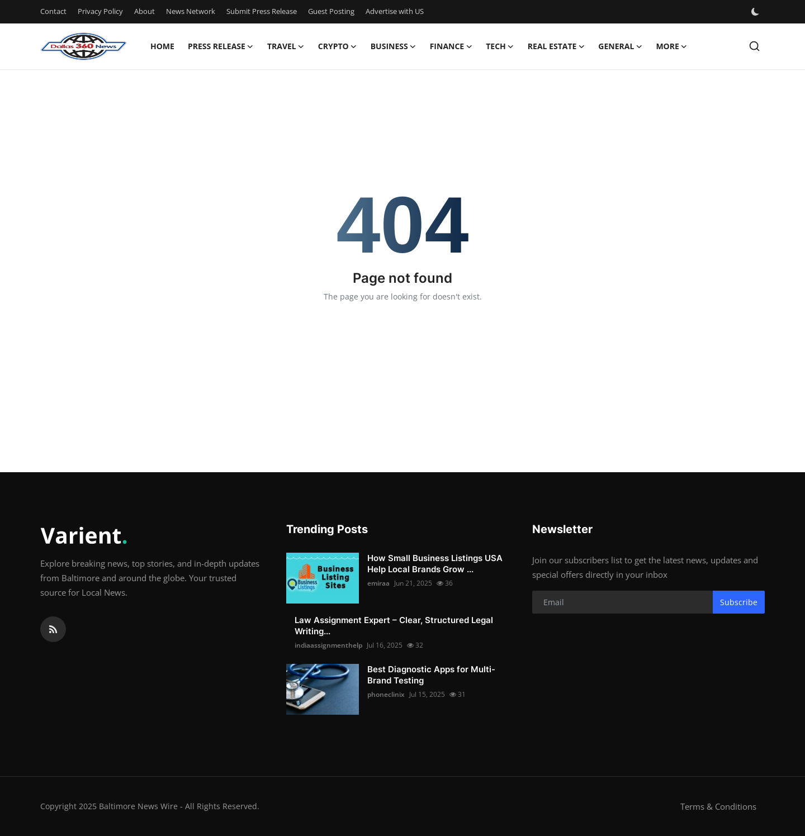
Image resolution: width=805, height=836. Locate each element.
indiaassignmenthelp (328, 645)
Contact (53, 11)
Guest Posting (331, 11)
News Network (190, 11)
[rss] (53, 629)
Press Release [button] (221, 46)
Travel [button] (286, 46)
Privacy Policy (100, 11)
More (671, 46)
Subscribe (738, 602)
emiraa (378, 583)
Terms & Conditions (718, 806)
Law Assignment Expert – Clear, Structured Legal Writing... (394, 625)
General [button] (620, 46)
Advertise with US (395, 11)
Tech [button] (500, 46)
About (144, 11)
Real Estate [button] (556, 46)
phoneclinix (386, 694)
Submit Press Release (261, 11)
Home (162, 46)
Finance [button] (451, 46)
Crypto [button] (337, 46)
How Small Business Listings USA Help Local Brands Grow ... (435, 563)
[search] (754, 46)
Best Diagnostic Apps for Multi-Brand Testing (431, 675)
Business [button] (393, 46)
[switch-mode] (756, 12)
